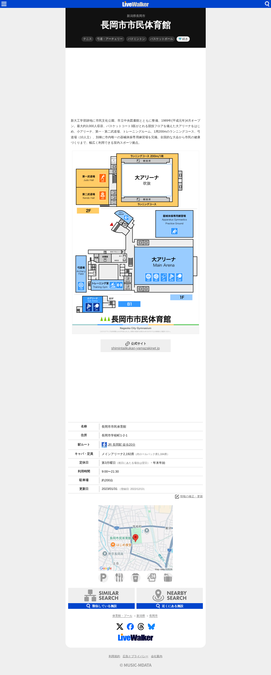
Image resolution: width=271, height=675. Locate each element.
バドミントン (136, 39)
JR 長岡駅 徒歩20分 (118, 444)
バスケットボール (161, 39)
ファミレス (119, 578)
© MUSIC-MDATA (136, 665)
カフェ (135, 578)
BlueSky (151, 626)
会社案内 (156, 656)
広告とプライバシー (135, 656)
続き (183, 39)
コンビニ (152, 578)
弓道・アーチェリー (110, 39)
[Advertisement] (136, 82)
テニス (87, 39)
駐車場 (103, 578)
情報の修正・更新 (188, 496)
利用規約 (114, 656)
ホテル (168, 578)
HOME (135, 4)
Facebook (130, 626)
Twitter (119, 626)
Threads (140, 626)
